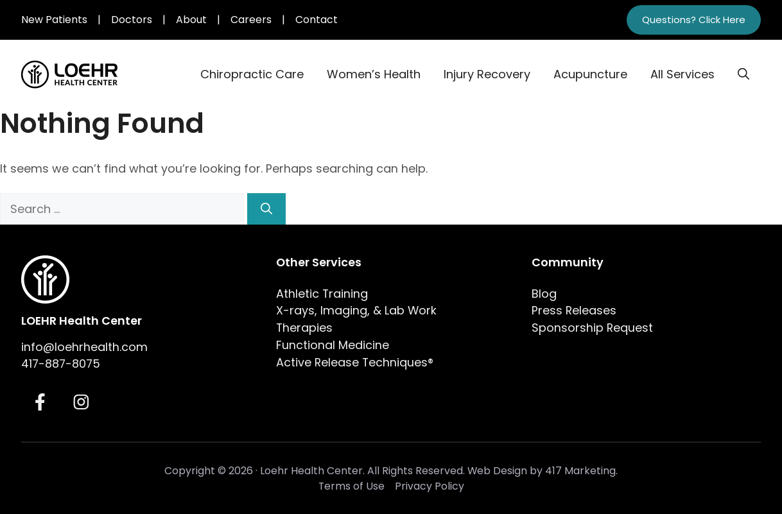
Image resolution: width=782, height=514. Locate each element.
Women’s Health (374, 74)
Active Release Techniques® (354, 362)
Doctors (131, 19)
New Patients (54, 19)
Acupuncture (590, 74)
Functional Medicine (332, 345)
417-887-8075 (60, 364)
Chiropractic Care (252, 74)
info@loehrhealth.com (84, 347)
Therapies (304, 328)
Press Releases (574, 310)
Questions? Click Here (693, 19)
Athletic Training (322, 294)
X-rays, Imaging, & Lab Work (356, 310)
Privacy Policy (429, 486)
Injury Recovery (487, 74)
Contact (316, 19)
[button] (743, 74)
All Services (682, 74)
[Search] (266, 209)
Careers (251, 19)
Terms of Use (351, 486)
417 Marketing (580, 470)
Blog (544, 294)
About (191, 19)
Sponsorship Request (592, 328)
